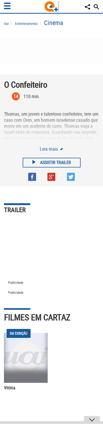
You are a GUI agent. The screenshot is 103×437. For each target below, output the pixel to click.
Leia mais (49, 149)
